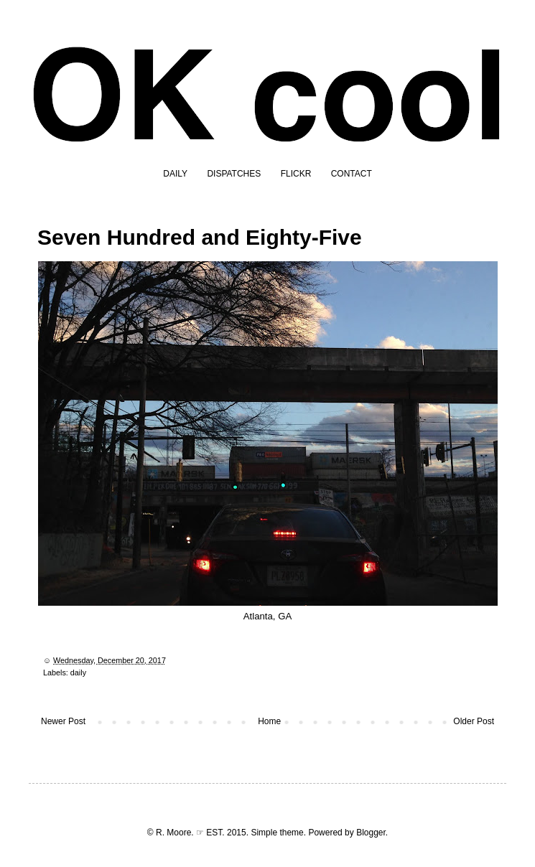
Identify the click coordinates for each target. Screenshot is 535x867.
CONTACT (351, 174)
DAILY (175, 174)
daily (78, 672)
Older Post (473, 721)
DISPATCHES (234, 174)
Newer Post (63, 721)
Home (269, 721)
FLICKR (296, 174)
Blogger (371, 833)
